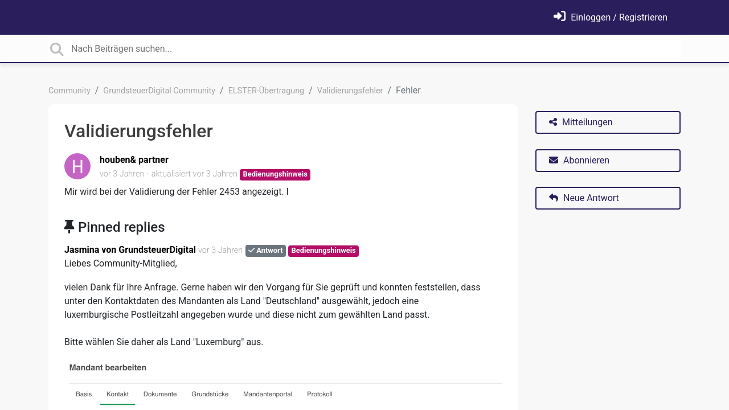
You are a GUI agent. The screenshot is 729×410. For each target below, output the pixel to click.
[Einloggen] (610, 17)
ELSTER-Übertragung (266, 91)
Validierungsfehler (350, 91)
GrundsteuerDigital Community (159, 91)
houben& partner (134, 159)
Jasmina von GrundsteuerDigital (130, 249)
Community (69, 91)
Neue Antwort (584, 197)
